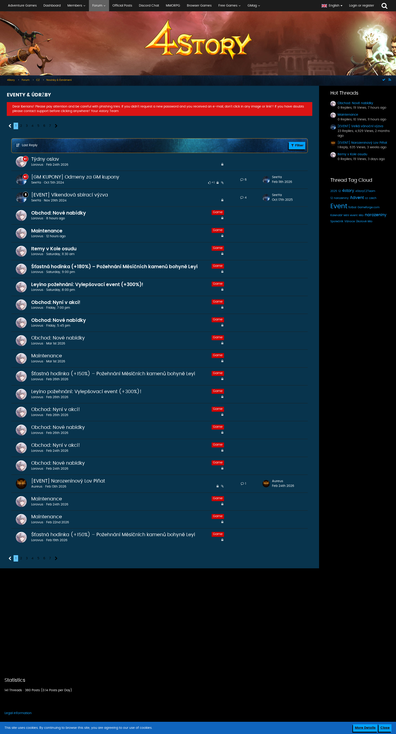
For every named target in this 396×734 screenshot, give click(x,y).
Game (218, 212)
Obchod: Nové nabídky (58, 213)
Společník (336, 221)
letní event (351, 215)
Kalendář (336, 215)
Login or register (361, 5)
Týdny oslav (45, 159)
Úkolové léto (364, 221)
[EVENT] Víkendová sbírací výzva (69, 195)
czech (373, 198)
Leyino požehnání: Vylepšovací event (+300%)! (87, 284)
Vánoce (349, 221)
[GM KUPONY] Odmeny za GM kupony (75, 177)
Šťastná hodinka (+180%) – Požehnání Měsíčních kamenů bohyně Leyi (114, 266)
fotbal (352, 207)
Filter (297, 145)
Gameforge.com (368, 207)
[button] (159, 5)
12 (339, 191)
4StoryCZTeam (365, 191)
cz (366, 198)
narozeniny (375, 215)
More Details (365, 727)
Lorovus (37, 164)
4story (348, 191)
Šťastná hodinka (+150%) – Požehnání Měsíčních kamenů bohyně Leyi (113, 373)
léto (361, 215)
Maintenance (46, 230)
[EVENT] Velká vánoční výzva (360, 126)
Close (385, 727)
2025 (333, 191)
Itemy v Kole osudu (53, 248)
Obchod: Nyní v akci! (55, 302)
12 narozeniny (339, 198)
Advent (357, 198)
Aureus (36, 486)
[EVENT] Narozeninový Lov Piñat (68, 481)
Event (338, 206)
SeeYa (36, 182)
